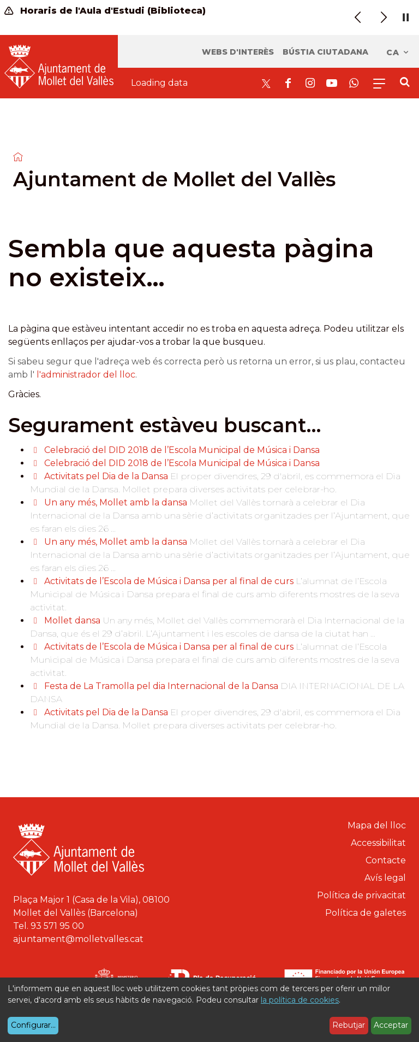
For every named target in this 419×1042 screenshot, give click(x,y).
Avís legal (385, 878)
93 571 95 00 (57, 926)
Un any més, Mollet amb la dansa (115, 502)
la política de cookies (300, 1000)
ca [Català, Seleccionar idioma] (398, 52)
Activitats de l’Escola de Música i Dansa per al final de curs (169, 581)
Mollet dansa (73, 620)
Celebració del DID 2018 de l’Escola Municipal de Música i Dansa (182, 450)
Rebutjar (348, 1025)
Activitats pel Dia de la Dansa (106, 476)
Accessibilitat (378, 843)
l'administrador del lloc (86, 374)
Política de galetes (365, 913)
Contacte (386, 860)
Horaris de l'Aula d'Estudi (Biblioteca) (105, 10)
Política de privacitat (361, 895)
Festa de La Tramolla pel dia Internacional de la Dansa (161, 686)
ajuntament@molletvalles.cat (78, 939)
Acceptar (391, 1025)
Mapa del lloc (377, 825)
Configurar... (33, 1025)
